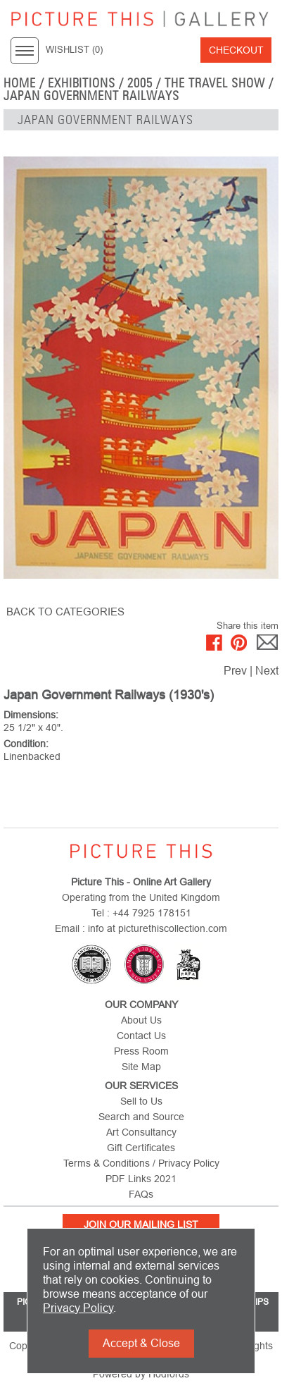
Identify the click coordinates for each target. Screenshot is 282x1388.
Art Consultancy (141, 1132)
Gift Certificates (141, 1147)
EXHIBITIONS (82, 83)
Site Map (141, 1066)
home (20, 83)
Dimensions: (31, 714)
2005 (140, 83)
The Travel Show (215, 83)
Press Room (141, 1051)
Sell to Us (141, 1101)
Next (266, 671)
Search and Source (141, 1116)
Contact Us (141, 1035)
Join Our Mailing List (141, 1224)
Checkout (236, 50)
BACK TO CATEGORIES (65, 612)
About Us (141, 1020)
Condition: (26, 743)
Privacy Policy (78, 1308)
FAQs (141, 1194)
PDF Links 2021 (141, 1178)
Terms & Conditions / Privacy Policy (141, 1163)
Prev (235, 671)
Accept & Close (141, 1343)
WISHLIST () (74, 50)
